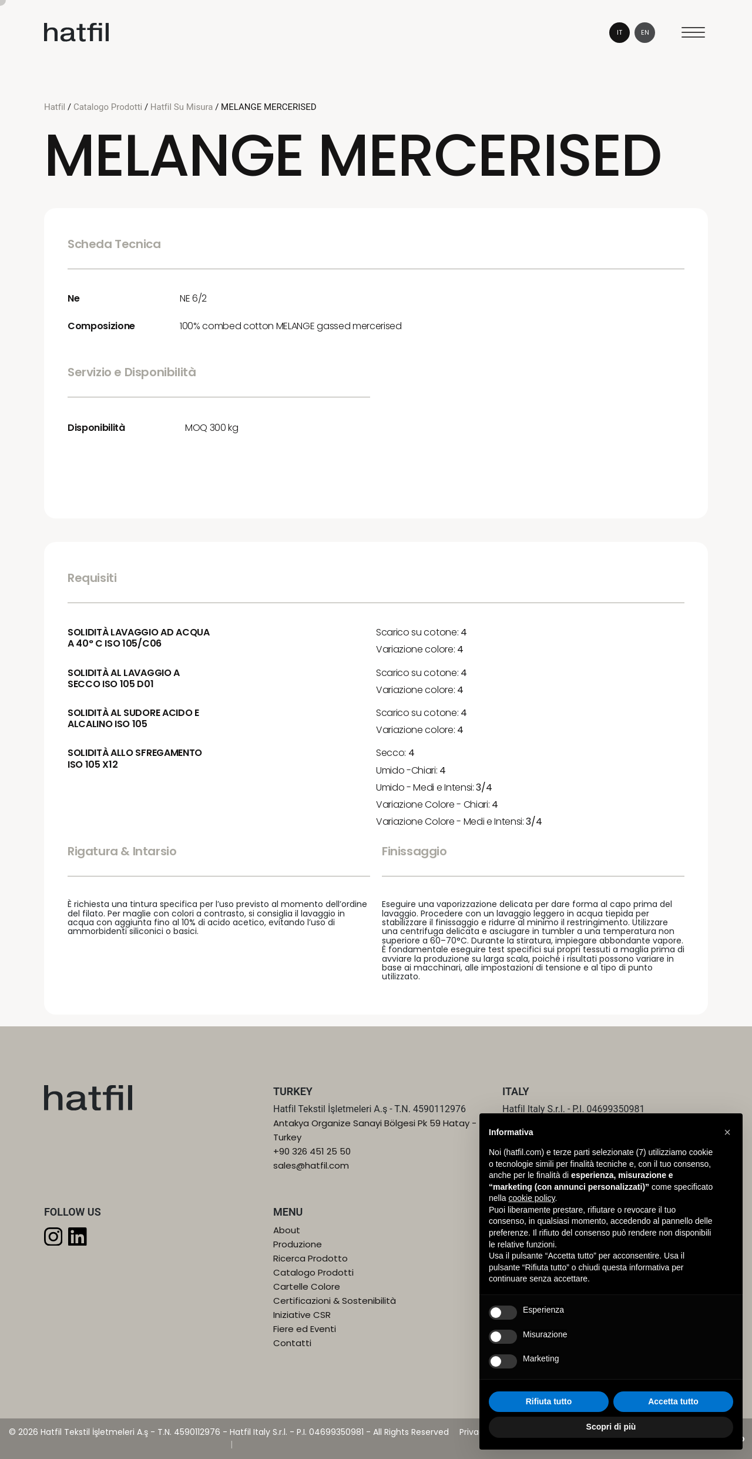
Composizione (101, 326)
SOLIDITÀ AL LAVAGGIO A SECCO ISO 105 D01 (124, 678)
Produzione (297, 1244)
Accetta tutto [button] (673, 1401)
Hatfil (56, 107)
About (286, 1230)
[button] (727, 1132)
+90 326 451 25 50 (312, 1151)
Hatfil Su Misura (181, 107)
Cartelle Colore (306, 1286)
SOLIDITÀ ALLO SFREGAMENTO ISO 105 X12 (135, 758)
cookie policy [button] (531, 1198)
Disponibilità (96, 427)
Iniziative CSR (302, 1315)
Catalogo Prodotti (109, 107)
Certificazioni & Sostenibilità (334, 1300)
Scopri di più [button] (611, 1426)
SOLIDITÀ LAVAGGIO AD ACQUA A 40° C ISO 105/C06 (139, 638)
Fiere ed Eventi (304, 1329)
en (645, 32)
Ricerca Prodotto (310, 1258)
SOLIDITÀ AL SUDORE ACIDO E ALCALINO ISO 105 (133, 718)
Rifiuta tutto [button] (549, 1401)
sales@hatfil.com (311, 1165)
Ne (73, 298)
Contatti (292, 1343)
